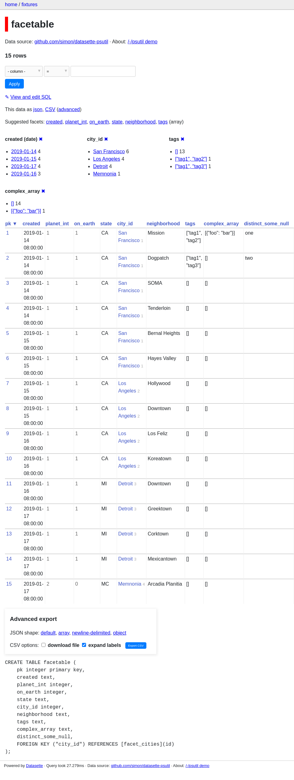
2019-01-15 (24, 159)
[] (176, 151)
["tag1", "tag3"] (191, 166)
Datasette (34, 765)
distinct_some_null (266, 223)
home (11, 4)
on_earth (99, 121)
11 (9, 483)
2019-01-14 (24, 151)
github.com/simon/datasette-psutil (71, 41)
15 (9, 584)
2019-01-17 (24, 166)
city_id (125, 223)
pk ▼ (11, 223)
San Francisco (109, 151)
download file (60, 645)
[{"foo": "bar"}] (26, 211)
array (63, 632)
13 (9, 533)
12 (9, 508)
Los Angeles (106, 159)
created (54, 121)
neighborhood (140, 121)
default (48, 632)
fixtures (29, 4)
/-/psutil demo (143, 41)
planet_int (76, 121)
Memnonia (104, 173)
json (37, 109)
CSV (50, 109)
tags (162, 121)
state (117, 121)
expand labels (101, 645)
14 (9, 558)
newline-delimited (91, 632)
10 (9, 458)
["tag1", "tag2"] (191, 159)
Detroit (100, 166)
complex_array (221, 223)
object (119, 632)
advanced (69, 109)
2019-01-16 (24, 173)
